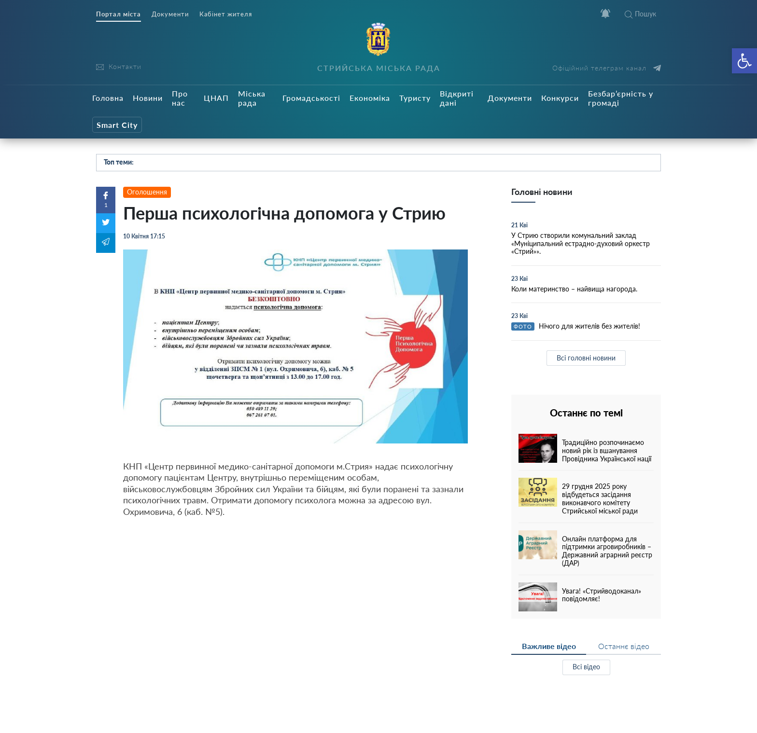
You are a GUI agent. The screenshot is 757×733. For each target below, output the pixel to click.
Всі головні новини (586, 358)
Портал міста (118, 14)
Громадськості (311, 97)
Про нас (180, 98)
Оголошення (147, 192)
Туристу (415, 97)
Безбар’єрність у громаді (620, 98)
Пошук (640, 14)
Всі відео (586, 667)
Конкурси (560, 97)
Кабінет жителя (225, 14)
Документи (170, 14)
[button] (744, 60)
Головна (108, 97)
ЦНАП (216, 97)
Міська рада (252, 98)
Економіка (370, 97)
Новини (148, 97)
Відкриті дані (457, 98)
